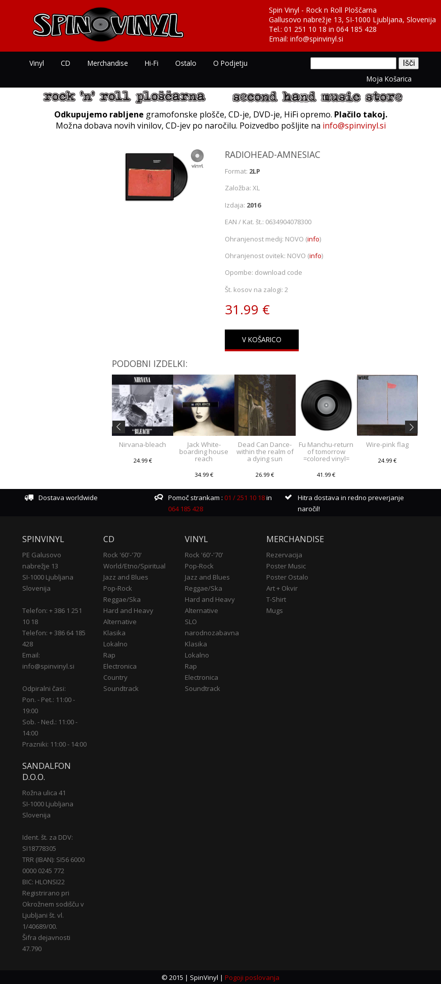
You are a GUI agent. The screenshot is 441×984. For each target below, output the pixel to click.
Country (115, 676)
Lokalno (115, 642)
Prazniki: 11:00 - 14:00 (54, 743)
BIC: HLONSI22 (43, 880)
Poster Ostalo (287, 576)
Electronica (120, 665)
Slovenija (36, 587)
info (313, 237)
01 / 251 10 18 (244, 496)
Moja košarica (389, 78)
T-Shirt (276, 598)
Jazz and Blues (125, 576)
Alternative (120, 620)
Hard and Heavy (128, 609)
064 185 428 (356, 29)
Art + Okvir (282, 587)
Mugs (274, 609)
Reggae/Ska (122, 598)
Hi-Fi (149, 63)
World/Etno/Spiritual (134, 564)
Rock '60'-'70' (122, 553)
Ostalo (183, 63)
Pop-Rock (117, 587)
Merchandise (106, 63)
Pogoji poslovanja (252, 976)
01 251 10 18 (305, 29)
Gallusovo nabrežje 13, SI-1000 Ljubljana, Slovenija (352, 19)
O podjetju (227, 63)
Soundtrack (121, 687)
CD (65, 63)
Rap (109, 654)
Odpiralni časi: (44, 687)
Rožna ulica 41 (44, 791)
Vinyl (36, 63)
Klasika (114, 631)
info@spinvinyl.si (316, 39)
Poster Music (286, 564)
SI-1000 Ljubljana (47, 576)
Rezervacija (284, 553)
